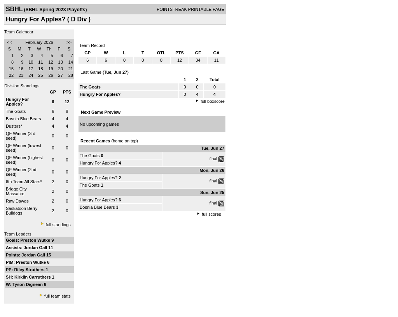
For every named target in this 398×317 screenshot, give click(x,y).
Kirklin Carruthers (33, 277)
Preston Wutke (35, 240)
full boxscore (213, 101)
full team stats (57, 296)
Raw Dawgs (17, 201)
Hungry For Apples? (98, 163)
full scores (211, 214)
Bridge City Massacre (16, 191)
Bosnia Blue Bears (23, 118)
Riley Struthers (29, 269)
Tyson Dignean (28, 284)
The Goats (16, 111)
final (213, 158)
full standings (58, 224)
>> (69, 42)
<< (9, 42)
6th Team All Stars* (24, 181)
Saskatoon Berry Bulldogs (21, 210)
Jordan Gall (36, 247)
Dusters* (14, 126)
